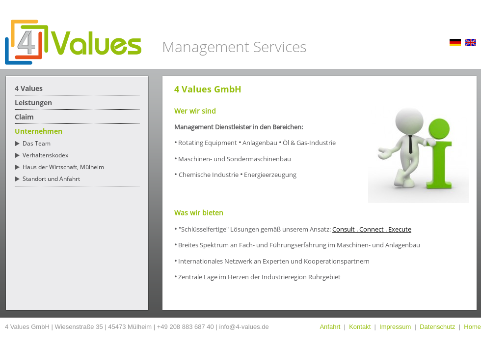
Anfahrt (330, 326)
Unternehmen (38, 131)
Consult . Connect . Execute (371, 229)
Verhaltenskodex (45, 155)
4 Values (29, 88)
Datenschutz (437, 326)
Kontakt (360, 326)
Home (472, 326)
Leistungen (33, 102)
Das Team (37, 143)
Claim (24, 116)
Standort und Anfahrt (51, 179)
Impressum (395, 326)
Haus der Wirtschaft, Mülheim (63, 167)
